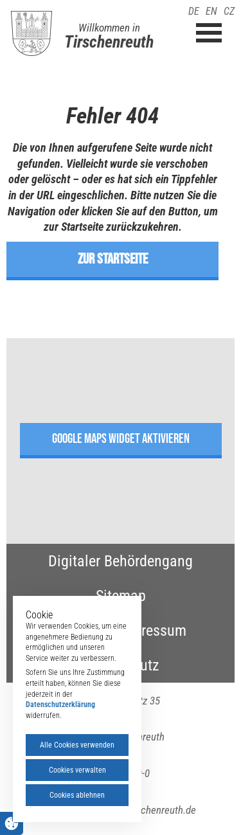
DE (193, 11)
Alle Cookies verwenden (77, 745)
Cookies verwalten (77, 770)
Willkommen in (109, 27)
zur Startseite (113, 259)
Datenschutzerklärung (60, 704)
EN (211, 11)
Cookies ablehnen (77, 795)
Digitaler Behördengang (120, 561)
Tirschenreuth (109, 41)
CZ (229, 11)
